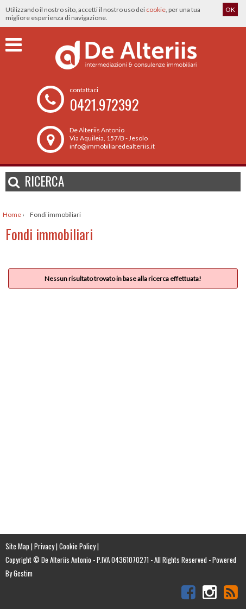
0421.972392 (104, 104)
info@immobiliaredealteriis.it (112, 146)
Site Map (17, 546)
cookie (156, 9)
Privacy (44, 546)
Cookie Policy (77, 546)
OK (230, 9)
